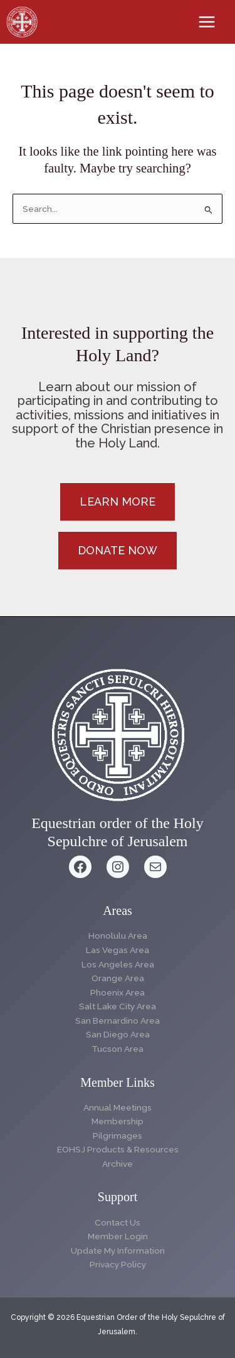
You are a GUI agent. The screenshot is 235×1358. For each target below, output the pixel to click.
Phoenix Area (117, 992)
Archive (117, 1164)
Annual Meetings (117, 1107)
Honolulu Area (117, 936)
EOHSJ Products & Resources (118, 1149)
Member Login (118, 1236)
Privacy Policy (118, 1264)
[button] (117, 502)
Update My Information (118, 1251)
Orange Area (117, 978)
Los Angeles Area (117, 964)
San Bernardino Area (117, 1021)
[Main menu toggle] (207, 22)
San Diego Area (118, 1034)
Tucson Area (117, 1049)
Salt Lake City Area (117, 1006)
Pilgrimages (117, 1136)
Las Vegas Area (117, 950)
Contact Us (117, 1222)
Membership (117, 1121)
